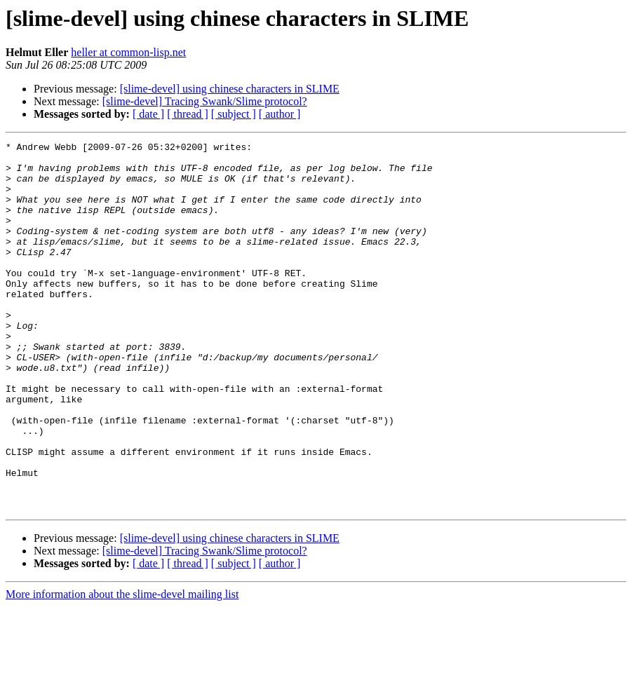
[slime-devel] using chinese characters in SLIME (229, 89)
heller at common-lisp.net (128, 52)
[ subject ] (233, 114)
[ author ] (280, 114)
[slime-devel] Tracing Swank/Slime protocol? (204, 101)
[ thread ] (187, 114)
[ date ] (148, 114)
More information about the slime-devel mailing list (122, 668)
